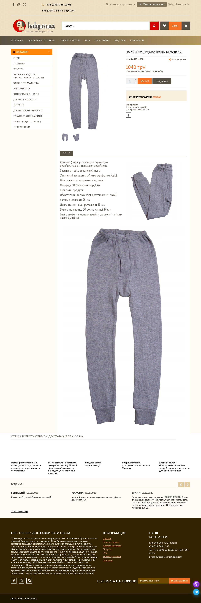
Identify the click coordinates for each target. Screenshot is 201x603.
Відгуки (119, 40)
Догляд (18, 105)
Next (187, 484)
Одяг (16, 58)
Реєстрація (182, 4)
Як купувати (178, 59)
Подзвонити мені (151, 4)
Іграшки (19, 63)
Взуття (18, 69)
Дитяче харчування (27, 110)
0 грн (175, 25)
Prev (181, 484)
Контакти (137, 40)
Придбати (162, 81)
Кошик (145, 81)
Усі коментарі (19, 511)
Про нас (107, 538)
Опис (66, 153)
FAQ (87, 40)
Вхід (171, 4)
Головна (17, 40)
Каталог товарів (111, 542)
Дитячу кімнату (25, 99)
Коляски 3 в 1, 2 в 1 (26, 94)
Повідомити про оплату (120, 4)
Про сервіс (102, 40)
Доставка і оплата (41, 40)
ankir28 (156, 97)
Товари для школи (27, 121)
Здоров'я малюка (26, 83)
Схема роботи (70, 40)
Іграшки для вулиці (27, 116)
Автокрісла (21, 88)
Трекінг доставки (112, 556)
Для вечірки (21, 127)
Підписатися (179, 580)
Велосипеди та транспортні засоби (28, 76)
